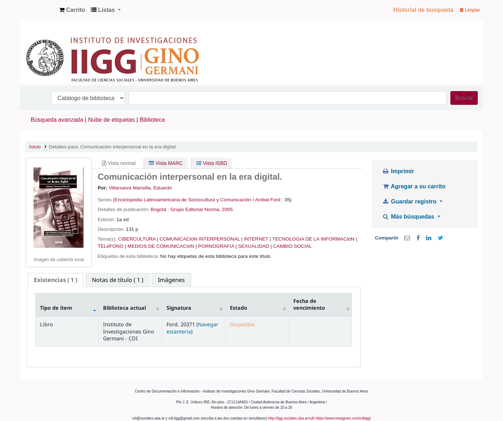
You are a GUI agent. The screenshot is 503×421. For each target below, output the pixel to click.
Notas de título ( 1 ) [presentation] (117, 280)
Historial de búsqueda (423, 10)
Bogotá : (160, 209)
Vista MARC (166, 163)
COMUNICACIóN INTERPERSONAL (200, 239)
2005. (228, 209)
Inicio (35, 146)
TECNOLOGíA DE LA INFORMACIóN (313, 239)
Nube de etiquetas (111, 120)
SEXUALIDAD (253, 246)
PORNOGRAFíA (216, 246)
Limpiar (470, 10)
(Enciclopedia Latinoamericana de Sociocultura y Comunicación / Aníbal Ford (196, 199)
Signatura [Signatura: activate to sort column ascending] (178, 307)
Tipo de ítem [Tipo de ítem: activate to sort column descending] (56, 307)
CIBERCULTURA (137, 239)
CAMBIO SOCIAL (292, 246)
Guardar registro (410, 201)
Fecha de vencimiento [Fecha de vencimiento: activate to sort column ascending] (309, 304)
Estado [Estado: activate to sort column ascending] (238, 307)
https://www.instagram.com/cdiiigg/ (343, 418)
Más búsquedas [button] (409, 217)
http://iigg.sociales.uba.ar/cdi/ (291, 418)
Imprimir (398, 171)
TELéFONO (111, 246)
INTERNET (256, 239)
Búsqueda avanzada (57, 120)
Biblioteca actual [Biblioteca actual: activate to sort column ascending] (124, 307)
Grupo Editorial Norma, (195, 209)
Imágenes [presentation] (171, 280)
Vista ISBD (211, 163)
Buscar (464, 98)
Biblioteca (152, 120)
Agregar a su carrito (413, 186)
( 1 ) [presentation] (55, 280)
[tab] (55, 280)
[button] (72, 10)
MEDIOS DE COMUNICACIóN (161, 246)
